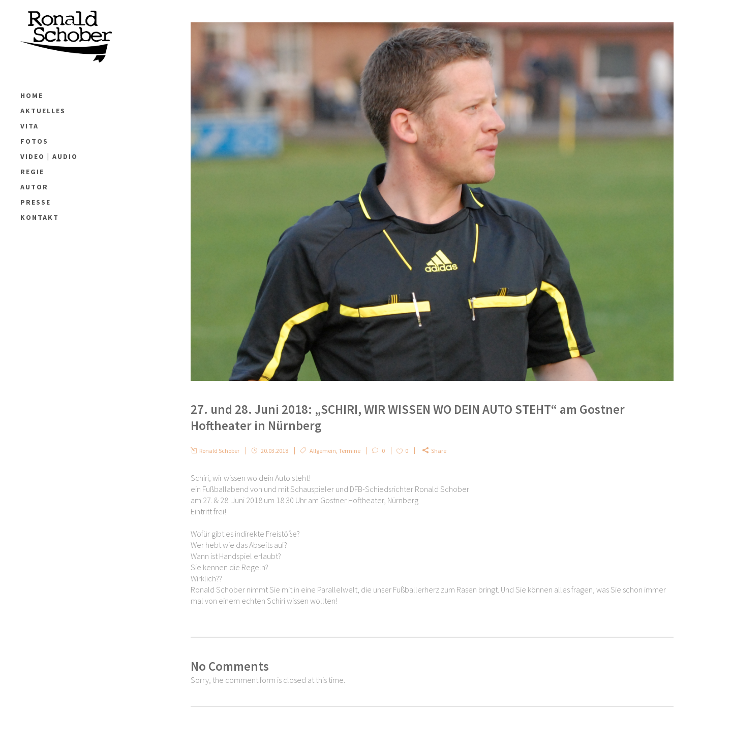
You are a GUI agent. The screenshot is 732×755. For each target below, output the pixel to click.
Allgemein (323, 450)
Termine (349, 450)
